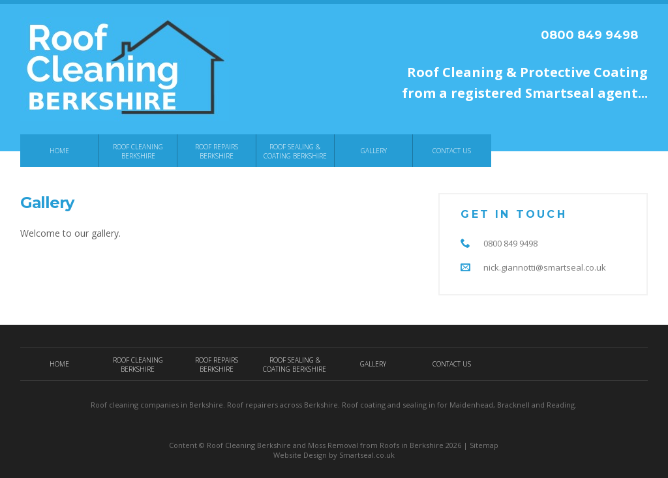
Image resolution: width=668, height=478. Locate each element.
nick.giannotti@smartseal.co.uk (544, 267)
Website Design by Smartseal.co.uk (334, 455)
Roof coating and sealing (384, 405)
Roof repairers (252, 405)
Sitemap (484, 445)
